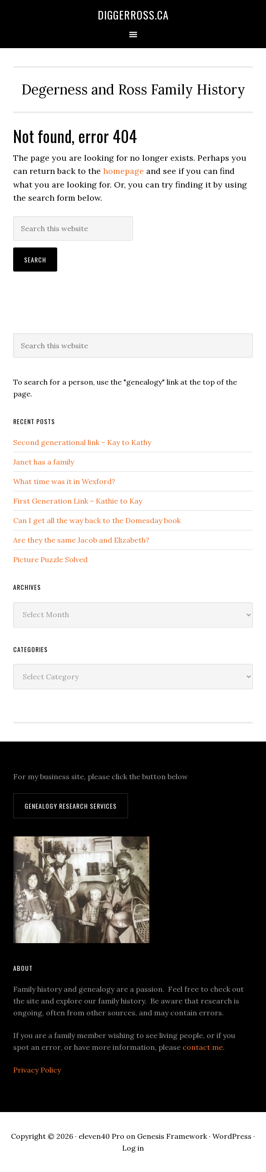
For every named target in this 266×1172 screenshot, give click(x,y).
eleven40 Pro (101, 1136)
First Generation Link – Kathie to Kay (77, 500)
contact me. (203, 1047)
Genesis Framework (172, 1136)
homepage (123, 171)
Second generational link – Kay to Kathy (82, 442)
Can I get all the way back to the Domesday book (97, 520)
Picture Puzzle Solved (50, 559)
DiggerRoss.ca (133, 14)
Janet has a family (43, 461)
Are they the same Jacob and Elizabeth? (81, 539)
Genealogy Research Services (71, 806)
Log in (133, 1147)
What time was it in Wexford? (64, 481)
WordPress (231, 1136)
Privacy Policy (37, 1069)
